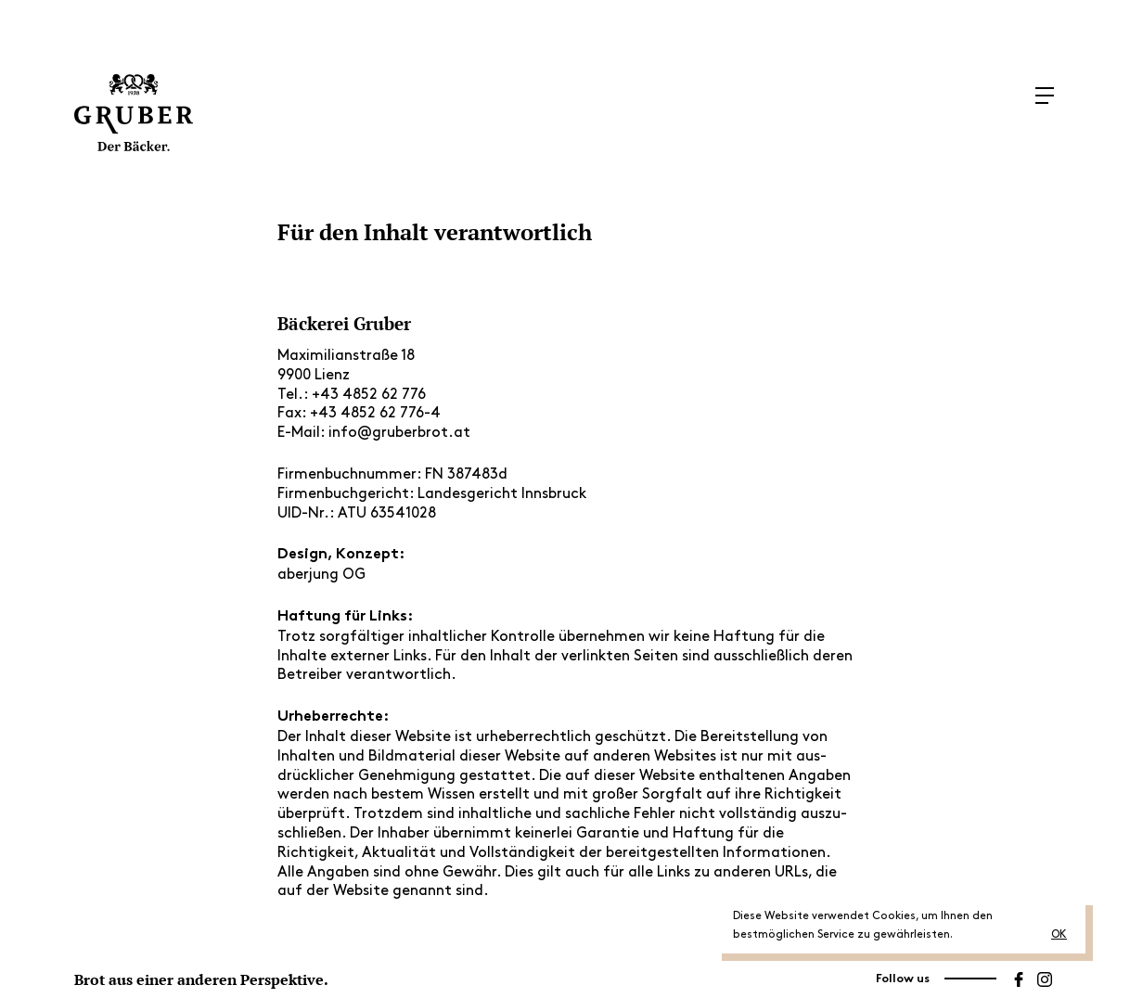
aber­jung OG (321, 575)
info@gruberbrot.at (399, 433)
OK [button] (1059, 934)
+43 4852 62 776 (369, 395)
